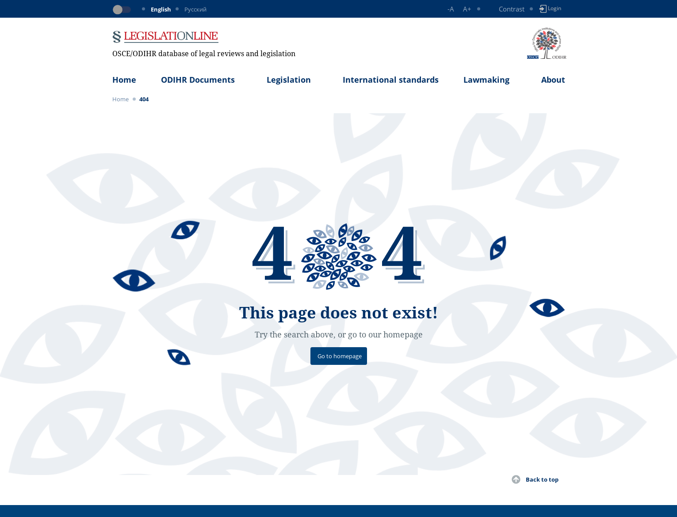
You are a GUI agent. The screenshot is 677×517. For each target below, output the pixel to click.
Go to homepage (339, 356)
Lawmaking (486, 79)
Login (550, 8)
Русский (195, 9)
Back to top (542, 479)
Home (124, 79)
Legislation (289, 79)
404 (144, 99)
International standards (391, 79)
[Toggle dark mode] (123, 9)
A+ (467, 8)
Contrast (511, 8)
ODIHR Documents (198, 79)
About (553, 79)
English (161, 9)
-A (451, 8)
